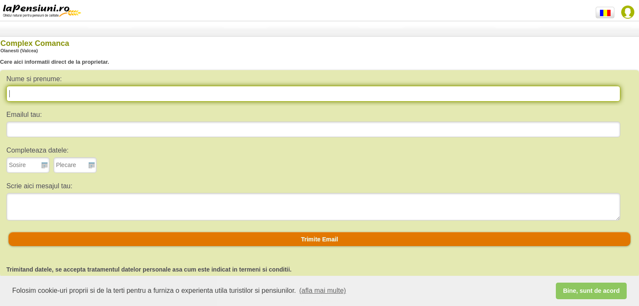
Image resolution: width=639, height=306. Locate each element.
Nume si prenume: (34, 78)
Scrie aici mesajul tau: (39, 186)
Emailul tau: (24, 114)
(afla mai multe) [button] (322, 290)
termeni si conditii (264, 269)
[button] (319, 239)
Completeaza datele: (37, 150)
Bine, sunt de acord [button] (591, 290)
